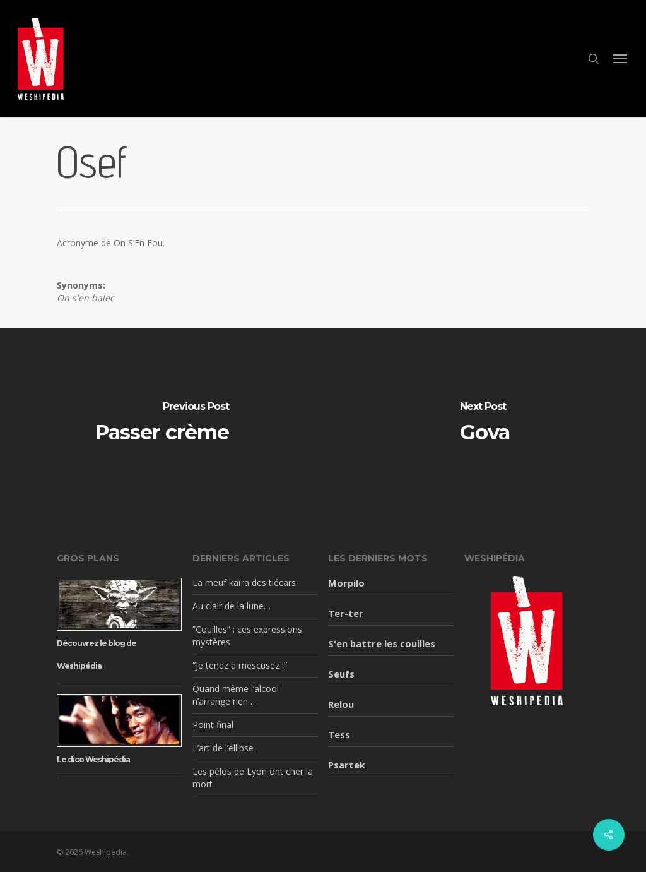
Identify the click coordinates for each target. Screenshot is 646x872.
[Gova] (484, 423)
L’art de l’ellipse (223, 748)
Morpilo (346, 582)
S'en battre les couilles (381, 643)
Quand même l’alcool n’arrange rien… (235, 695)
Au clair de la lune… (231, 606)
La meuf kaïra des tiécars (244, 582)
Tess (339, 734)
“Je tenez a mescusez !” (239, 665)
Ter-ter (345, 613)
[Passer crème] (161, 423)
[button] (620, 58)
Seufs (341, 673)
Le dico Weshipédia (93, 759)
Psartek (346, 764)
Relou (341, 704)
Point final (212, 725)
